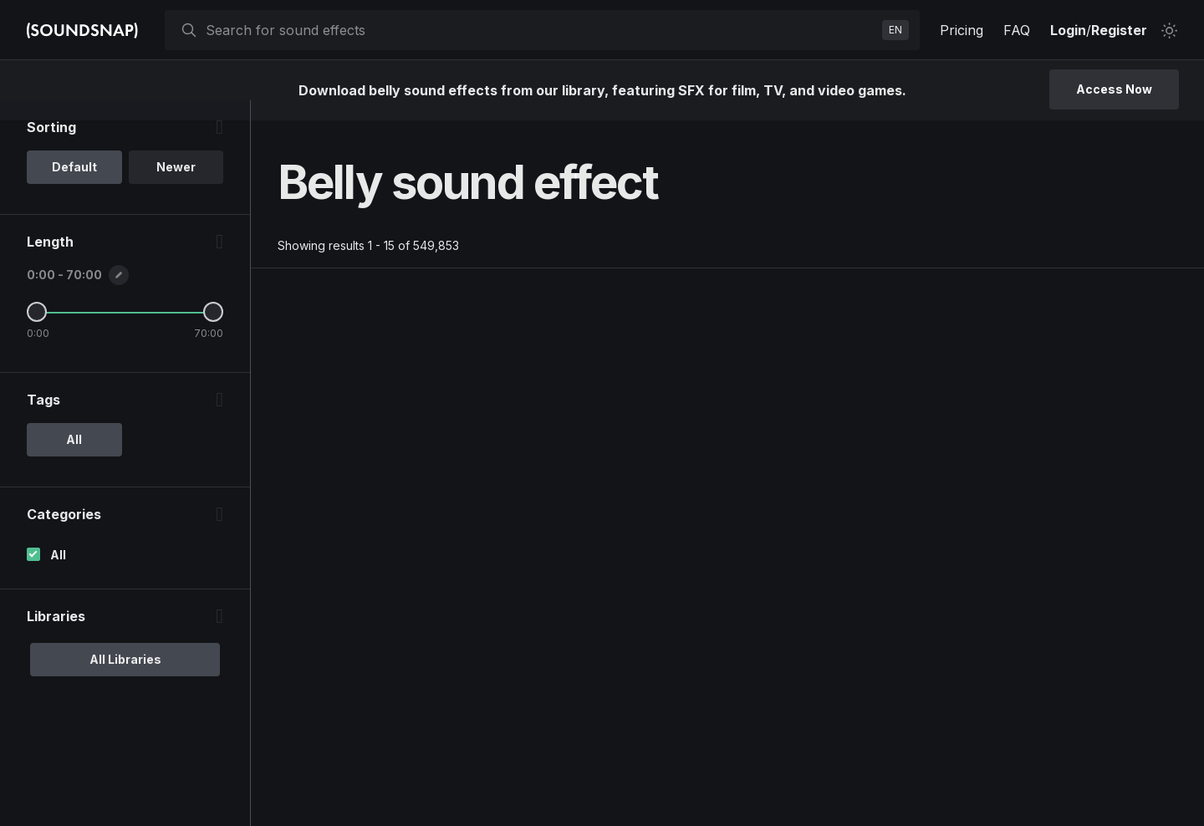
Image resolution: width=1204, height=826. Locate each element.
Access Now (1114, 89)
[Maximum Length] (213, 332)
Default (74, 187)
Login (1068, 30)
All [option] (74, 459)
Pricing (961, 30)
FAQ (1016, 30)
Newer (176, 187)
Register (1119, 30)
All (58, 575)
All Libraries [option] (125, 679)
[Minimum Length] (37, 332)
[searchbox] (540, 30)
